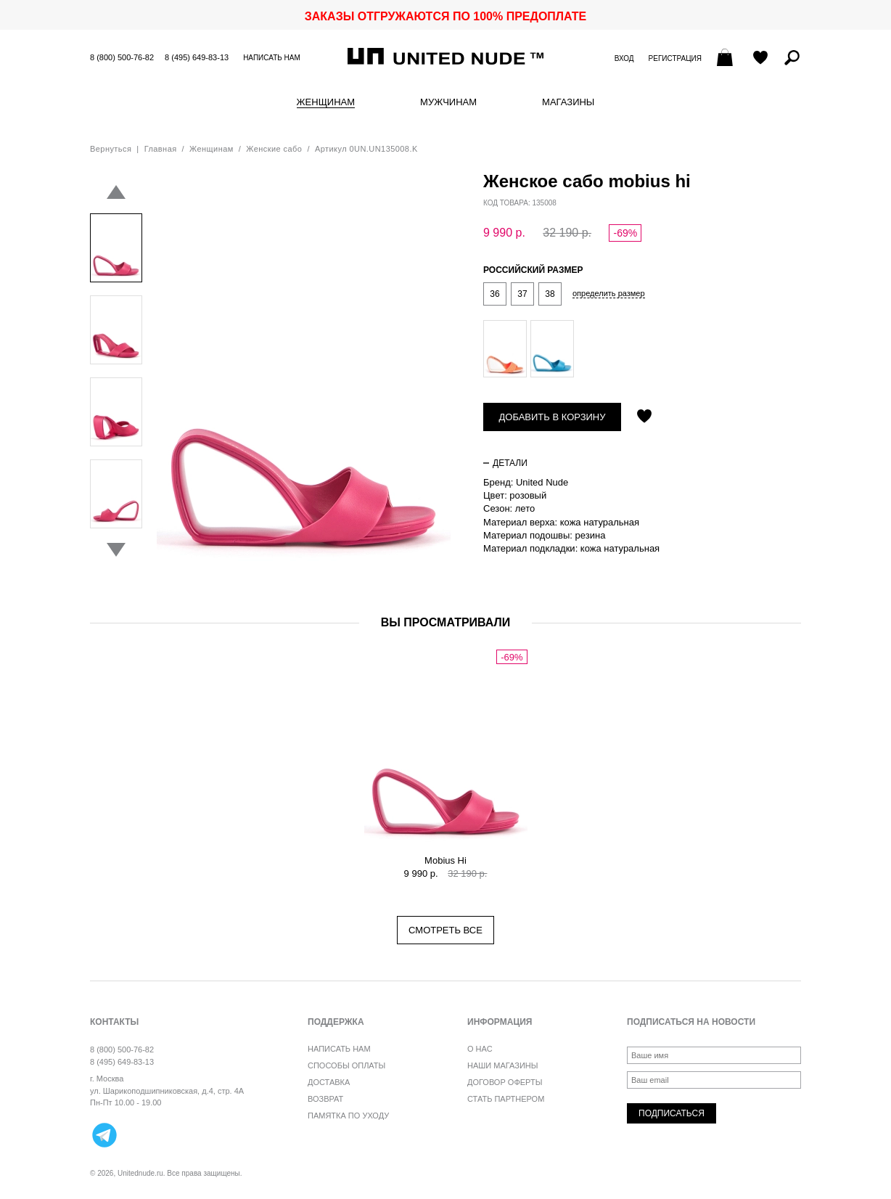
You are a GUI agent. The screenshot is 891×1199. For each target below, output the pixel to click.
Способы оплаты (346, 1065)
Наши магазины (502, 1065)
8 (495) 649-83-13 (197, 57)
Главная (160, 148)
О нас (480, 1048)
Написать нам (271, 58)
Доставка (329, 1082)
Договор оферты (504, 1082)
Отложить (644, 417)
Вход (624, 58)
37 (522, 294)
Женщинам (326, 102)
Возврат (325, 1098)
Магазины (568, 102)
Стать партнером (505, 1098)
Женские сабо (274, 148)
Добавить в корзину (552, 417)
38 (549, 294)
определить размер (608, 294)
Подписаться (672, 1113)
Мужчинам (448, 102)
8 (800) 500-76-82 (122, 57)
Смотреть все (445, 930)
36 (494, 294)
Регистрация (675, 58)
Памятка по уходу (348, 1115)
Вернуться (110, 148)
